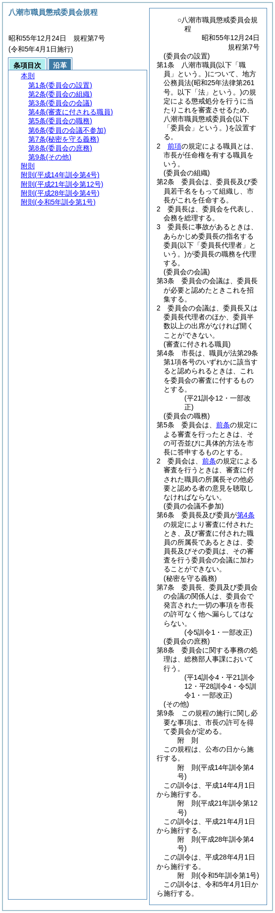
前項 (174, 146)
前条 (223, 425)
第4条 (246, 515)
